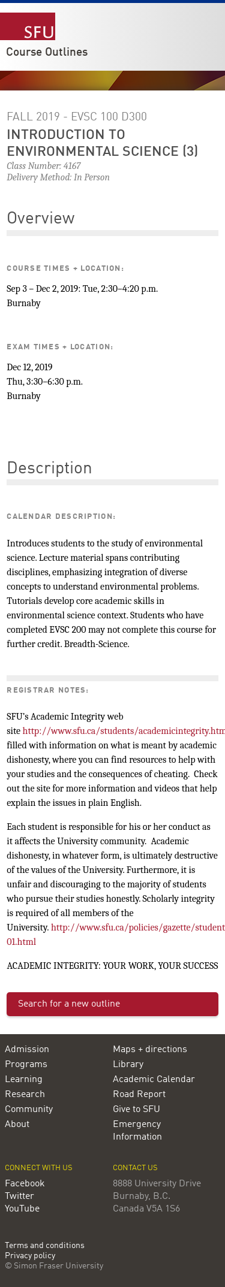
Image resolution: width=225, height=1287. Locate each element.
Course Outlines (47, 53)
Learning (24, 1079)
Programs (26, 1065)
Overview (40, 219)
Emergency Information (137, 1131)
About (17, 1124)
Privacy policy (30, 1256)
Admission (27, 1050)
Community (29, 1109)
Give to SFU (136, 1109)
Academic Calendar (154, 1079)
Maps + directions (150, 1050)
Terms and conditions (45, 1246)
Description (49, 469)
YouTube (22, 1209)
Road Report (139, 1094)
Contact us (135, 1168)
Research (25, 1094)
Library (128, 1065)
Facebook (25, 1184)
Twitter (19, 1196)
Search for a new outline (69, 1004)
